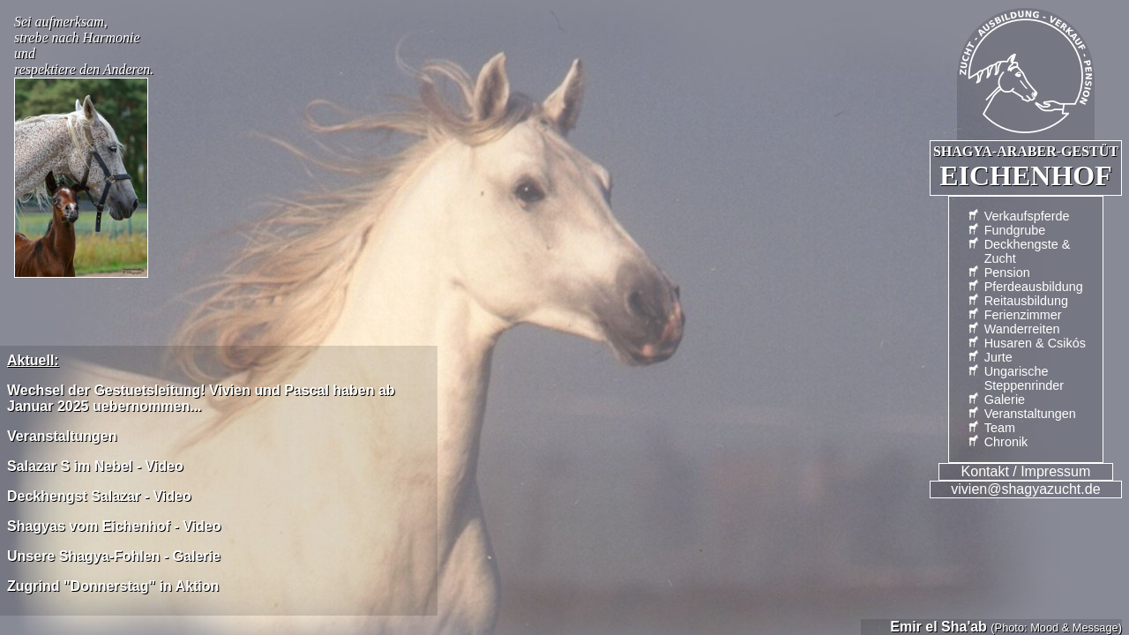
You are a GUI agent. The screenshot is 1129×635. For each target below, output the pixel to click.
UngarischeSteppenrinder (1024, 378)
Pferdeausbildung (1033, 287)
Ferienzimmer (1023, 315)
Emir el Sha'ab (938, 626)
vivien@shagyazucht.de (1025, 489)
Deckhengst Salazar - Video (99, 496)
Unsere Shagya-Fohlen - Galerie (114, 556)
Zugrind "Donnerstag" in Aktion (113, 586)
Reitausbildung (1026, 301)
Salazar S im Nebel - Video (95, 466)
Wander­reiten (1022, 329)
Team (999, 428)
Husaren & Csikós (1035, 343)
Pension (1007, 272)
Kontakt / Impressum (1026, 471)
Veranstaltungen (1030, 414)
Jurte (998, 357)
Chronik (1006, 442)
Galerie (1004, 399)
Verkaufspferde (1027, 216)
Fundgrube (1015, 230)
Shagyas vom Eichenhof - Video (114, 526)
